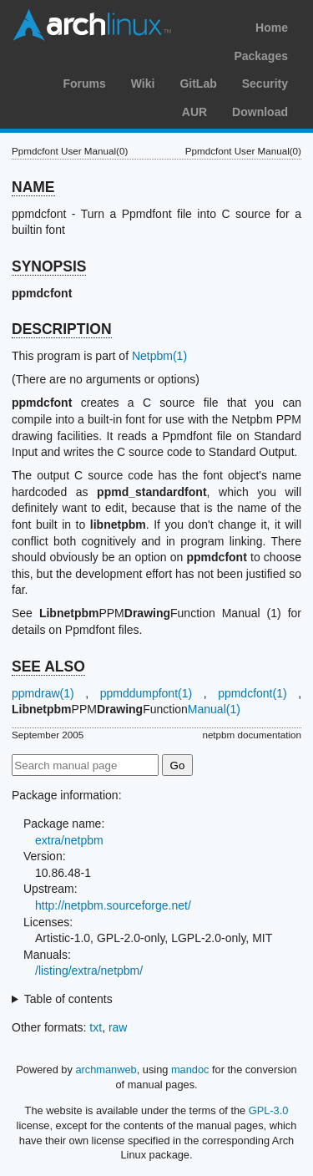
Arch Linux (92, 25)
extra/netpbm (69, 840)
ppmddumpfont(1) (146, 693)
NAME (33, 187)
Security (265, 83)
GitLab (197, 83)
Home (271, 27)
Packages (261, 56)
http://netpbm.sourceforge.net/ (113, 905)
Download (260, 112)
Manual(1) (214, 709)
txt (95, 1027)
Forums (84, 83)
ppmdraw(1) (43, 693)
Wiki (143, 83)
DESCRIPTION (62, 329)
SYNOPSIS (49, 266)
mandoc (190, 1069)
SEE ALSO (48, 666)
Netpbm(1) (159, 355)
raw (118, 1027)
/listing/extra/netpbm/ (89, 970)
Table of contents (68, 999)
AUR (194, 112)
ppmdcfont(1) (252, 693)
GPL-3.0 (269, 1110)
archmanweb (105, 1069)
